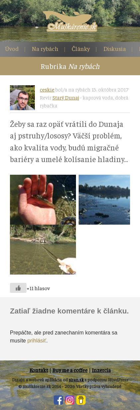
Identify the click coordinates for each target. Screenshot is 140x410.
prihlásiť (36, 340)
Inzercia (101, 369)
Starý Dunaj (65, 97)
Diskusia (114, 48)
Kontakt (39, 369)
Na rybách (45, 48)
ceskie (47, 89)
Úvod (12, 48)
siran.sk (76, 379)
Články (81, 48)
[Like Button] (18, 288)
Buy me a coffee (70, 369)
